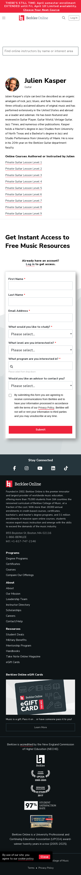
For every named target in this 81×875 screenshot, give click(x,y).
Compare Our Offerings (20, 575)
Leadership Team (16, 599)
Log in (30, 264)
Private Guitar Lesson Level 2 (23, 169)
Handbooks (13, 651)
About (10, 588)
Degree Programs (17, 558)
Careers (10, 616)
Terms (31, 868)
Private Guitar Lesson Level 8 (23, 207)
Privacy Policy (46, 868)
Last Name (15, 295)
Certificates (13, 564)
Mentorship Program (18, 646)
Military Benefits (16, 640)
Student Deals (15, 634)
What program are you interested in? (33, 359)
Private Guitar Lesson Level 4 (23, 181)
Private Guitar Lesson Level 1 (23, 162)
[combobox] (40, 366)
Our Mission (13, 594)
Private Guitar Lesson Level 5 (23, 188)
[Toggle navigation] (4, 18)
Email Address (18, 311)
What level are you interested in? (31, 343)
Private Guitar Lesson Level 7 (23, 201)
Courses (11, 570)
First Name (15, 279)
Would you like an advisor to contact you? (36, 379)
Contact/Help (14, 621)
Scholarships (13, 610)
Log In (74, 18)
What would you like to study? (29, 327)
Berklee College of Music (55, 860)
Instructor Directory (18, 605)
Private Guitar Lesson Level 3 (23, 175)
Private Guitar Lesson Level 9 (23, 213)
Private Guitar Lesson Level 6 (23, 194)
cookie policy (25, 859)
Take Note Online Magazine (23, 656)
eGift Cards (13, 662)
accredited (26, 744)
